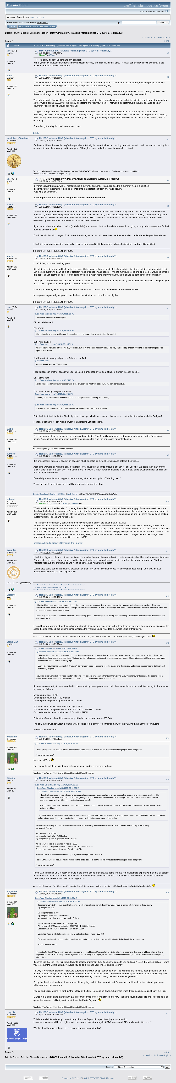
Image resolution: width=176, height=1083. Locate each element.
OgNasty (52, 503)
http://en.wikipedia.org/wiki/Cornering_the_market (58, 543)
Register (44, 26)
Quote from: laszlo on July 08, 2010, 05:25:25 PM (54, 314)
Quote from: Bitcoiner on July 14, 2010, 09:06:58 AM (56, 898)
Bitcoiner (11, 594)
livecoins (75, 503)
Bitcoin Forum (12, 33)
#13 (167, 643)
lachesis (11, 453)
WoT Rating (72, 494)
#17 (167, 1013)
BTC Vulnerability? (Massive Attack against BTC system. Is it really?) (86, 33)
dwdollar (11, 550)
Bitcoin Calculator (40, 494)
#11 (167, 551)
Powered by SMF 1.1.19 (72, 1078)
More (52, 26)
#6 (168, 258)
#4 (168, 180)
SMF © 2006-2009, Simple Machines (99, 1078)
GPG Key (61, 494)
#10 (167, 501)
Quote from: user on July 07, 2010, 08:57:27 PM (54, 394)
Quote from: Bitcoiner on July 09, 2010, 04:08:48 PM (56, 648)
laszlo (10, 204)
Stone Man (12, 641)
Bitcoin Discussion (39, 33)
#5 (168, 206)
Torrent (45, 22)
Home (13, 26)
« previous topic (150, 37)
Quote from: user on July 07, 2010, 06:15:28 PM (54, 344)
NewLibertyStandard (17, 138)
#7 (168, 308)
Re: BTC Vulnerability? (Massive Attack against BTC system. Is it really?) (77, 75)
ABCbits (51, 55)
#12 (167, 596)
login (32, 17)
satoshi (11, 499)
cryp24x (11, 1012)
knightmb (12, 736)
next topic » (164, 37)
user (9, 50)
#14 (167, 738)
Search (28, 26)
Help (21, 26)
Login (35, 26)
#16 (167, 892)
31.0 (39, 22)
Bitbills (36, 133)
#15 (167, 779)
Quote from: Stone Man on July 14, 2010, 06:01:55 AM (56, 743)
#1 (168, 53)
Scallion (53, 494)
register (40, 17)
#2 (168, 77)
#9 (168, 455)
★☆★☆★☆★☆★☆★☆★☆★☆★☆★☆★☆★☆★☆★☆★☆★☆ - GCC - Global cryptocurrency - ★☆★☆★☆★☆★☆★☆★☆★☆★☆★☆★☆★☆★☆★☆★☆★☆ (59, 587)
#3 (168, 139)
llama (9, 75)
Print (166, 41)
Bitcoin (24, 33)
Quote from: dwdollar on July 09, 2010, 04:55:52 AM (55, 602)
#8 (168, 430)
